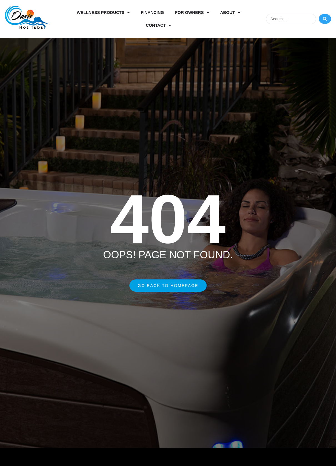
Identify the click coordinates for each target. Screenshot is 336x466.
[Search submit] (325, 19)
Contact (158, 25)
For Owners (192, 13)
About (230, 13)
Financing (152, 12)
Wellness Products (103, 13)
